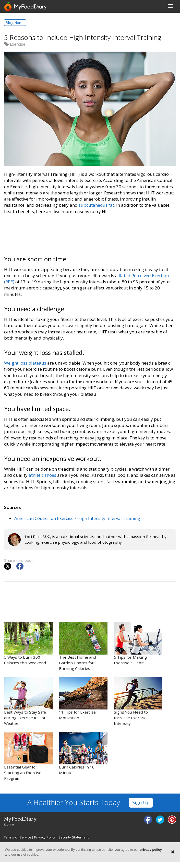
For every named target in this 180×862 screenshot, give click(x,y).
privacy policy (151, 850)
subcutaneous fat (96, 205)
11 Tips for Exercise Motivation (83, 698)
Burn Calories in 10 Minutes (83, 753)
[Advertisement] (90, 234)
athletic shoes (42, 475)
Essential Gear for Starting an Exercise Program (28, 756)
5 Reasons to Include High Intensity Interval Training (82, 37)
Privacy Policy (45, 837)
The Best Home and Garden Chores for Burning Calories (83, 646)
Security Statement (73, 837)
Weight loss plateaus (25, 363)
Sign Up (141, 802)
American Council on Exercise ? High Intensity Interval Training (77, 518)
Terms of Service (17, 837)
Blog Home (15, 22)
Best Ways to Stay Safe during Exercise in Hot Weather (28, 701)
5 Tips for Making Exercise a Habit (138, 643)
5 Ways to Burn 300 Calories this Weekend (28, 643)
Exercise (17, 44)
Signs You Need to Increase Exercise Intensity (138, 701)
